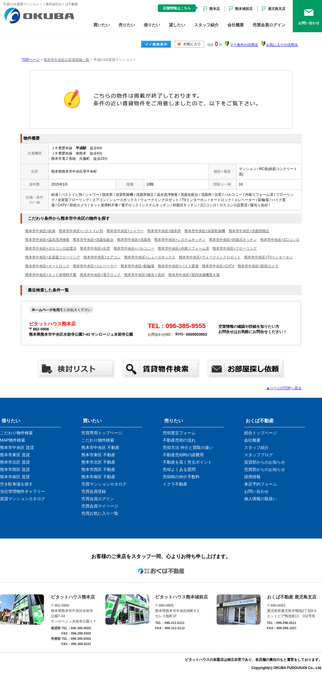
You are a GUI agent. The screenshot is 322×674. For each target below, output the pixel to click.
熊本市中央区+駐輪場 (137, 266)
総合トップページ (260, 433)
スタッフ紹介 (206, 25)
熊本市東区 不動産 (98, 454)
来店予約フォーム (260, 484)
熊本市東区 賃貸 (15, 454)
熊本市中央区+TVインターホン (268, 257)
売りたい (127, 25)
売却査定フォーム (179, 433)
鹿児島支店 (276, 9)
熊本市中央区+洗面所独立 (249, 231)
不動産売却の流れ (179, 440)
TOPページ (31, 60)
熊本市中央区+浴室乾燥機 (204, 231)
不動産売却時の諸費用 (183, 454)
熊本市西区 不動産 (98, 469)
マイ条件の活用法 (244, 45)
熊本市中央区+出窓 (95, 248)
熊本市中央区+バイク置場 (178, 266)
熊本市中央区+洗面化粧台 (93, 240)
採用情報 (252, 476)
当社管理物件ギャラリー (22, 491)
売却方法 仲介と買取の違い (188, 447)
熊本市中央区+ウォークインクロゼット (210, 257)
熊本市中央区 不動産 (100, 447)
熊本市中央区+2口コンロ (279, 240)
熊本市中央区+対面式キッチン (233, 240)
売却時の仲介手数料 (181, 476)
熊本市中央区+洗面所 (134, 240)
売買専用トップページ (101, 433)
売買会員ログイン (269, 25)
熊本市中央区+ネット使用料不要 (50, 275)
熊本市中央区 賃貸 (17, 447)
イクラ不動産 (175, 484)
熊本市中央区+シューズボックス (149, 257)
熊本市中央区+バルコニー (134, 248)
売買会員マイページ (99, 506)
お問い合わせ (256, 491)
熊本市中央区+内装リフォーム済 (183, 248)
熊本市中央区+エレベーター (95, 266)
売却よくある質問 (179, 469)
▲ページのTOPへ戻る (284, 388)
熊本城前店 (244, 9)
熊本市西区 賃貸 (15, 469)
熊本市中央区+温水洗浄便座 (47, 240)
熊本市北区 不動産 (98, 462)
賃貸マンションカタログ (22, 498)
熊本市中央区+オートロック (47, 266)
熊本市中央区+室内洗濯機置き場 (194, 275)
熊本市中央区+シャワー (125, 231)
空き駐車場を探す (16, 484)
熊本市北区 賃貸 (15, 462)
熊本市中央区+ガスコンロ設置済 (50, 248)
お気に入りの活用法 (282, 45)
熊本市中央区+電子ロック (100, 275)
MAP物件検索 (12, 440)
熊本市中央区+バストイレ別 (81, 231)
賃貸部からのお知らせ (264, 462)
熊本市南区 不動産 (98, 476)
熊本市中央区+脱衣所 (164, 231)
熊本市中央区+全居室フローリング (52, 257)
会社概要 (235, 25)
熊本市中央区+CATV (218, 266)
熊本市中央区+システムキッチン (179, 240)
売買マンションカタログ (103, 484)
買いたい (101, 25)
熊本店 (214, 9)
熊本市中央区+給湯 (40, 231)
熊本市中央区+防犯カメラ (258, 266)
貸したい (177, 25)
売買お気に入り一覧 (99, 513)
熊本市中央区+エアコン (102, 257)
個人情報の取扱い (260, 498)
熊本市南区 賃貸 (15, 476)
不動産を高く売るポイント (187, 462)
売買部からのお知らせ (264, 469)
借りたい (152, 25)
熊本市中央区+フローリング (235, 248)
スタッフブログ (258, 454)
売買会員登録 (93, 491)
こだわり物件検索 (16, 433)
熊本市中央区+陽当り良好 (144, 275)
